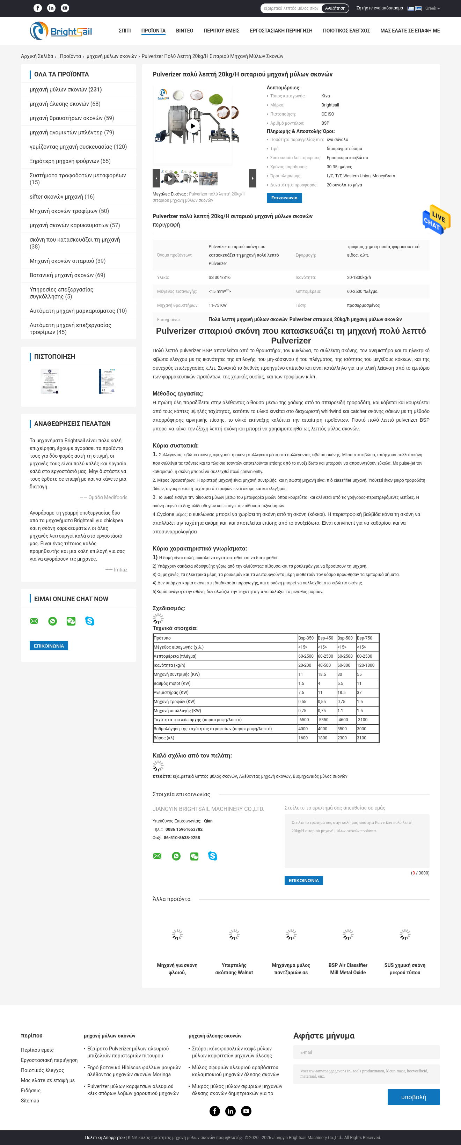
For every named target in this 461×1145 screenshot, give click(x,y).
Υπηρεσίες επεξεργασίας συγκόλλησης (61, 293)
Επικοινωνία (284, 197)
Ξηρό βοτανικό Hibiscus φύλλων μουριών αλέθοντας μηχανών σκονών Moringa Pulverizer (134, 1072)
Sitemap (30, 1100)
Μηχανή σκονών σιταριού (62, 261)
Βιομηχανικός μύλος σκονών (320, 776)
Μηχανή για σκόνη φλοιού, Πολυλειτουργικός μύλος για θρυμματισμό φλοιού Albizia (177, 969)
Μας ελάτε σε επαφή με (410, 31)
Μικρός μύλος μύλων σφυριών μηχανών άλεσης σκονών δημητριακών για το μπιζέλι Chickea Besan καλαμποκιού (237, 1091)
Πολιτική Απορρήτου (105, 1137)
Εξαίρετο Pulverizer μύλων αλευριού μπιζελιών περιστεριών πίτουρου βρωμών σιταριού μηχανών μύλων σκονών (128, 1053)
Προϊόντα (153, 31)
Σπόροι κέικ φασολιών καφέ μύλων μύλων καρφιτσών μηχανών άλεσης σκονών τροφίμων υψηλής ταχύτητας (234, 1053)
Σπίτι (125, 31)
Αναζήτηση (335, 8)
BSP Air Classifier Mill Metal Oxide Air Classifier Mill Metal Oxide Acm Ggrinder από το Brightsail (348, 969)
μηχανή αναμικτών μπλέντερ (66, 132)
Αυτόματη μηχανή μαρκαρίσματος (72, 311)
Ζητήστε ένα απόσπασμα (380, 8)
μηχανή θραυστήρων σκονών (66, 118)
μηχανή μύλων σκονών (112, 56)
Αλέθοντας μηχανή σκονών (265, 776)
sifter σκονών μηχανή (56, 196)
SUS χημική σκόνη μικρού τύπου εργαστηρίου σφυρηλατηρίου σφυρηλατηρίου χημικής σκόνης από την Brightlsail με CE (404, 969)
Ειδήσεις (31, 1090)
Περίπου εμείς (221, 31)
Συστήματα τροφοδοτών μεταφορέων (78, 175)
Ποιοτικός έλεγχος (346, 31)
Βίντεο (184, 31)
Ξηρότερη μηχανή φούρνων (64, 161)
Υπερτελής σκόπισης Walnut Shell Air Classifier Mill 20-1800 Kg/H (234, 969)
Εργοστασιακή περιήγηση (281, 31)
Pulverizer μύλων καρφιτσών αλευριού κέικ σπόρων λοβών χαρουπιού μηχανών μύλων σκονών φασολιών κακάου (133, 1091)
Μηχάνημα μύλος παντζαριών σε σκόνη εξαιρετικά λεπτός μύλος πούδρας (291, 969)
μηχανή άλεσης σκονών (59, 104)
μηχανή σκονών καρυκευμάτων (69, 225)
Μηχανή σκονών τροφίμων (63, 211)
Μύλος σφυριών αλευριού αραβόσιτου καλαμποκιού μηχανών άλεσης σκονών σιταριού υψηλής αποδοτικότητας (235, 1072)
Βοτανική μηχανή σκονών (62, 275)
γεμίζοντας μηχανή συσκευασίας (71, 146)
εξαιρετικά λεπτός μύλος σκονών (205, 776)
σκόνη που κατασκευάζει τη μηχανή (75, 239)
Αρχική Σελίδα (37, 56)
